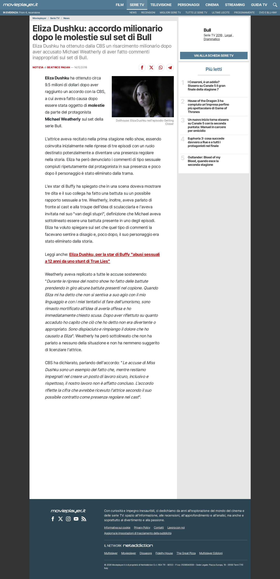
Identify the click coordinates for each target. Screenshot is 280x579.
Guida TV (259, 5)
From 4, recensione (29, 12)
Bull (207, 30)
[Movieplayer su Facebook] (53, 518)
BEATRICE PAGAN (58, 67)
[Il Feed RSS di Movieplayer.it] (84, 518)
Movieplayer (39, 18)
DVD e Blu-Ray (268, 12)
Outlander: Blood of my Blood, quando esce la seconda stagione (204, 161)
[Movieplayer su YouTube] (76, 518)
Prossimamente (244, 12)
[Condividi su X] (151, 67)
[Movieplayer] (68, 511)
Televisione (161, 5)
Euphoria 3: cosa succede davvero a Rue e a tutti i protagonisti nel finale (206, 142)
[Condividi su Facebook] (142, 67)
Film (120, 5)
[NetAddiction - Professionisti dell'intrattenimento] (138, 545)
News (133, 12)
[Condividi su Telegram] (170, 67)
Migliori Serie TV (170, 12)
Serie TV (137, 5)
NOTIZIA (38, 67)
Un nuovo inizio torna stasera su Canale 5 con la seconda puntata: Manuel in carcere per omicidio (208, 125)
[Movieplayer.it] (20, 5)
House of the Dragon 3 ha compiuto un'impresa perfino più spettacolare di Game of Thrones (208, 106)
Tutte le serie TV (196, 12)
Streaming (235, 5)
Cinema (212, 5)
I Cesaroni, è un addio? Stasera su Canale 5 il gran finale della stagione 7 (206, 85)
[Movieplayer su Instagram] (68, 518)
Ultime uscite (221, 12)
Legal (228, 35)
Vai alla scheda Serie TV (213, 55)
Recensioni (148, 12)
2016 (219, 35)
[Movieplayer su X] (60, 518)
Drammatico (212, 39)
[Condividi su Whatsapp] (161, 67)
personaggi (188, 5)
